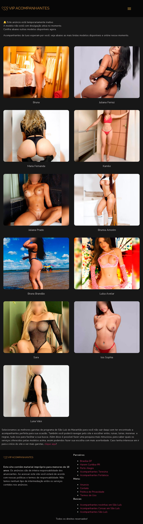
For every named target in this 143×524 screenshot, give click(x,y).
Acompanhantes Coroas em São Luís (100, 508)
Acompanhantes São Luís (93, 512)
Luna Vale (36, 421)
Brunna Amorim (107, 230)
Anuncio (84, 484)
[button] (129, 8)
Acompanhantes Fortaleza (94, 475)
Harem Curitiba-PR (90, 464)
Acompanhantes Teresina (94, 471)
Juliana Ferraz (107, 102)
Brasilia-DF (86, 461)
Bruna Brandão (36, 294)
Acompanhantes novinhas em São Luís (101, 504)
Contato (84, 488)
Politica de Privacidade (92, 491)
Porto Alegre (87, 468)
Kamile (107, 166)
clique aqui (50, 444)
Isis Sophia (107, 357)
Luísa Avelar (107, 294)
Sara (36, 357)
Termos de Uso (88, 495)
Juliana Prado (36, 230)
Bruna (36, 102)
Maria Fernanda (36, 166)
